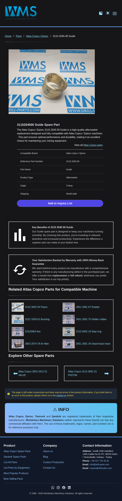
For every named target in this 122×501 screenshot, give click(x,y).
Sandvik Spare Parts (15, 456)
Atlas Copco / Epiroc (37, 36)
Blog (45, 456)
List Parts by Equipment (17, 467)
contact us (61, 395)
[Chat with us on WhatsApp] (53, 487)
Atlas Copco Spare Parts (17, 451)
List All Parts (10, 462)
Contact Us (49, 467)
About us (48, 451)
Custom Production (53, 462)
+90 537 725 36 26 (100, 461)
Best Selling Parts (13, 478)
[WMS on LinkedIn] (69, 487)
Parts (19, 36)
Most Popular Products (16, 473)
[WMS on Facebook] (64, 487)
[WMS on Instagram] (58, 487)
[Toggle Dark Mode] (107, 12)
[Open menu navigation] (115, 13)
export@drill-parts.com (101, 468)
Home (8, 36)
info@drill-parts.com (99, 464)
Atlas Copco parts (92, 145)
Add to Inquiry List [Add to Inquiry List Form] (60, 203)
